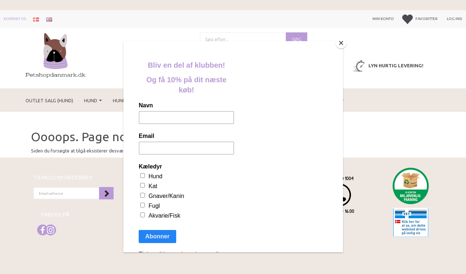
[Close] (341, 42)
